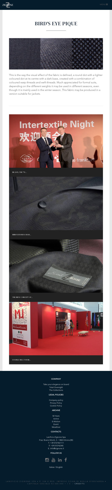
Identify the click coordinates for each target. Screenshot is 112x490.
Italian (52, 467)
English (59, 467)
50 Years (56, 416)
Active (56, 418)
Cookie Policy (56, 405)
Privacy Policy (56, 403)
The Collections (56, 390)
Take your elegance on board (56, 384)
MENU (104, 5)
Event (56, 424)
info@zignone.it (57, 448)
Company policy (56, 400)
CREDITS (80, 484)
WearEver (56, 427)
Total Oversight (56, 387)
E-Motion (56, 421)
